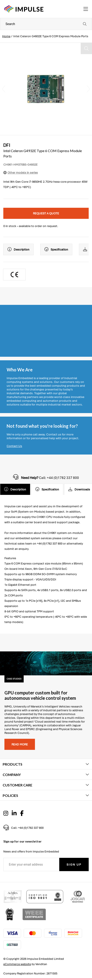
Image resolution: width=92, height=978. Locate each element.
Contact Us (14, 446)
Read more (20, 744)
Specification (56, 249)
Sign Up (74, 864)
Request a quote (46, 213)
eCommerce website (17, 964)
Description (18, 249)
